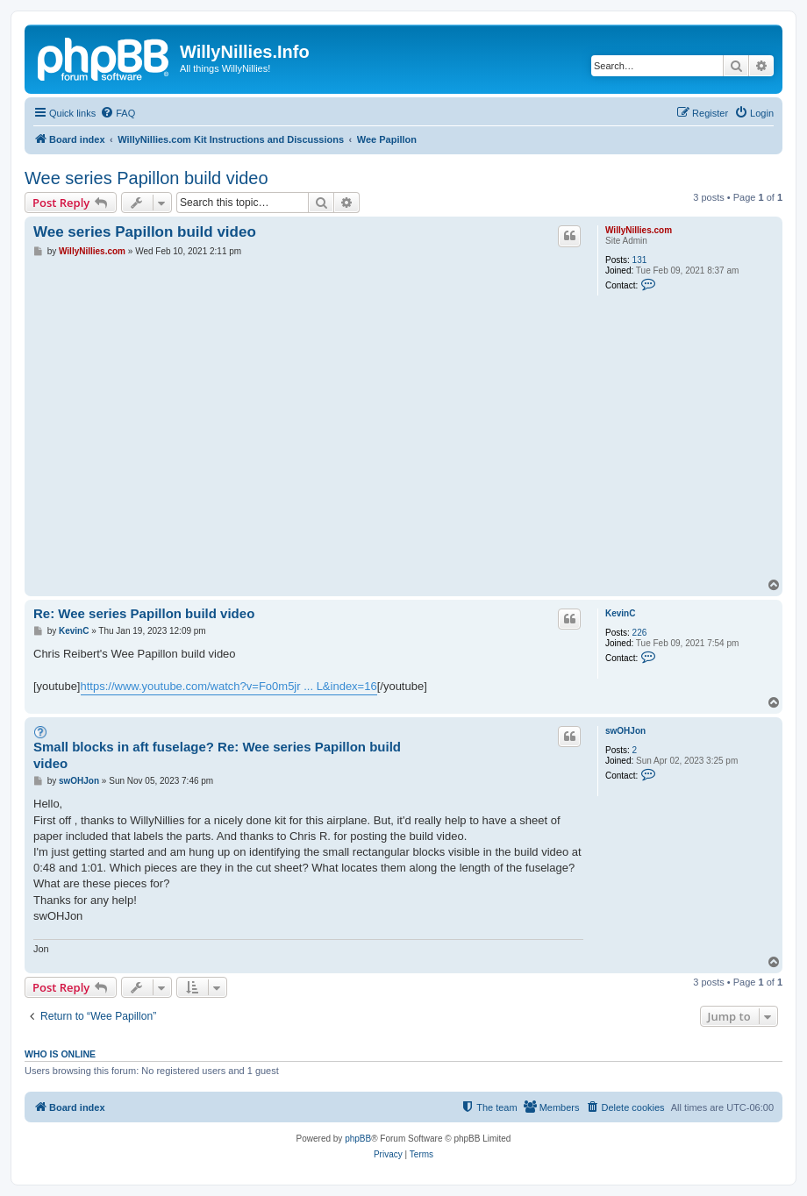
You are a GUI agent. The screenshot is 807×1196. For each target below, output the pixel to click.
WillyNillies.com (638, 230)
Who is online (60, 1054)
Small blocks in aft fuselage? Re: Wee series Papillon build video (217, 755)
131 (639, 260)
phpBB (358, 1138)
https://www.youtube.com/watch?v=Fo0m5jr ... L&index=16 (229, 686)
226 (639, 632)
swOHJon (625, 731)
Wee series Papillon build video (146, 178)
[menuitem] (117, 113)
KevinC (620, 613)
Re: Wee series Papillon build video (143, 613)
